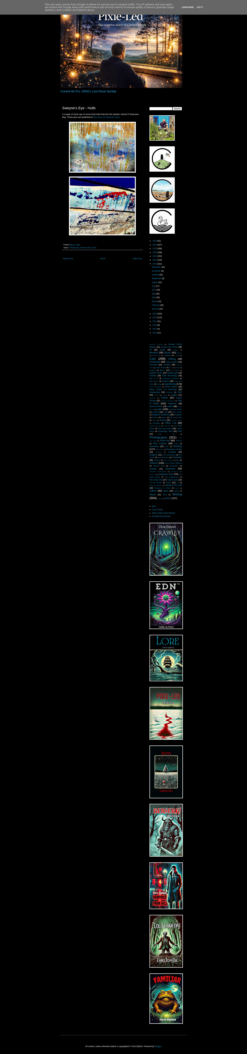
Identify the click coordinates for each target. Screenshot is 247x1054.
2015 (155, 329)
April (154, 297)
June (154, 290)
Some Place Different (173, 463)
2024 (155, 248)
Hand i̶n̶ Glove (155, 406)
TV (178, 483)
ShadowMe (177, 457)
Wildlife (152, 495)
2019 (155, 314)
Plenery (179, 441)
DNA (171, 368)
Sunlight (152, 469)
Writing (177, 494)
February (156, 305)
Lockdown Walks (175, 409)
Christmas (154, 362)
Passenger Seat (165, 431)
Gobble (174, 395)
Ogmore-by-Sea (155, 426)
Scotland (172, 452)
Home (102, 258)
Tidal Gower (172, 480)
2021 (155, 260)
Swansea (170, 468)
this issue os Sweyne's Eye (106, 117)
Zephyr (160, 498)
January (155, 309)
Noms (154, 420)
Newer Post (68, 258)
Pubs (176, 444)
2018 (155, 317)
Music (164, 417)
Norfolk (163, 420)
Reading (177, 446)
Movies (155, 417)
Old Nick (167, 426)
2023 (155, 252)
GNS (180, 392)
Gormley (152, 398)
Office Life (170, 423)
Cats (152, 358)
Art (150, 350)
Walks (176, 491)
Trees (168, 482)
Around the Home (169, 347)
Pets (180, 431)
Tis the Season (155, 483)
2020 (155, 264)
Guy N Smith (157, 509)
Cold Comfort (172, 362)
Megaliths (178, 415)
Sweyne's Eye (85, 248)
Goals (165, 395)
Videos (153, 490)
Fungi (159, 384)
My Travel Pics (176, 417)
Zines (94, 248)
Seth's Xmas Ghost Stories (163, 513)
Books (167, 352)
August (155, 282)
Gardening (170, 384)
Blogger (158, 1046)
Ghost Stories (171, 387)
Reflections (159, 449)
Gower (164, 397)
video (177, 488)
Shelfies (157, 460)
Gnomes (169, 392)
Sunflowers (174, 466)
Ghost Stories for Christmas (163, 389)
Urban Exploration (155, 485)
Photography (74, 248)
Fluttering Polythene (171, 378)
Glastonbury (154, 392)
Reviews (158, 452)
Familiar (152, 376)
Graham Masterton (167, 401)
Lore (165, 412)
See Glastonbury (168, 455)
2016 (155, 325)
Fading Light (172, 373)
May (154, 294)
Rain (167, 446)
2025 (155, 245)
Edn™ (162, 370)
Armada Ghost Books (161, 516)
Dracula (152, 370)
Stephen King (159, 466)
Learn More (188, 7)
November (156, 271)
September (157, 278)
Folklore (165, 381)
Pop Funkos (160, 443)
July (154, 286)
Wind (165, 495)
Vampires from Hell (173, 485)
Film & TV (153, 378)
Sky (177, 460)
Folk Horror (154, 381)
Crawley (166, 365)
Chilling (172, 359)
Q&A (154, 506)
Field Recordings (169, 376)
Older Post (137, 258)
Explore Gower (155, 373)
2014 (155, 333)
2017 (155, 321)
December (156, 267)
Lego (159, 409)
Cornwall (153, 365)
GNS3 (156, 395)
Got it (200, 7)
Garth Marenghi (155, 387)
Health (170, 406)
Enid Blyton (175, 370)
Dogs (177, 368)
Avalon (162, 350)
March (155, 301)
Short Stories (168, 460)
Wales (165, 491)
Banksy (175, 350)
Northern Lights (176, 420)
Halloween (172, 403)
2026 (155, 241)
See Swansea (163, 457)
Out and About (165, 428)
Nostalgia (156, 423)
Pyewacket (154, 446)
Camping (167, 355)
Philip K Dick (166, 434)
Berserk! (153, 352)
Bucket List (156, 355)
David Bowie (161, 368)
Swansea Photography (157, 471)
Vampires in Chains (162, 488)
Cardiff (177, 355)
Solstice (153, 463)
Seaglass (153, 455)
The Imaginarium (172, 477)
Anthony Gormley (156, 344)
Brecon (179, 353)
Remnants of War (174, 449)
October (155, 275)
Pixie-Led (165, 440)
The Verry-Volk (155, 480)
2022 (155, 256)
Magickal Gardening (161, 415)
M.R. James (177, 412)
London (155, 412)
